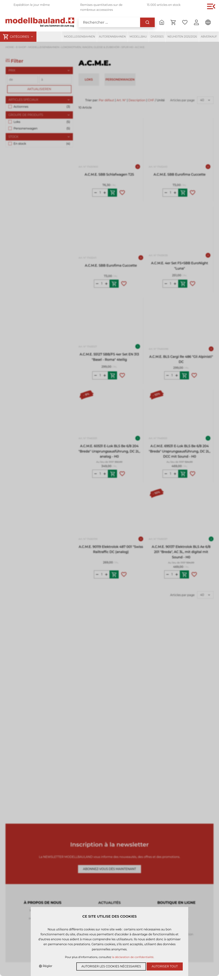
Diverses (157, 36)
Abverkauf (209, 36)
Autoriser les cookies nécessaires (111, 966)
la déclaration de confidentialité (132, 957)
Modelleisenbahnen (79, 36)
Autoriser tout (165, 966)
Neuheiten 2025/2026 (182, 36)
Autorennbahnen (112, 36)
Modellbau (138, 36)
